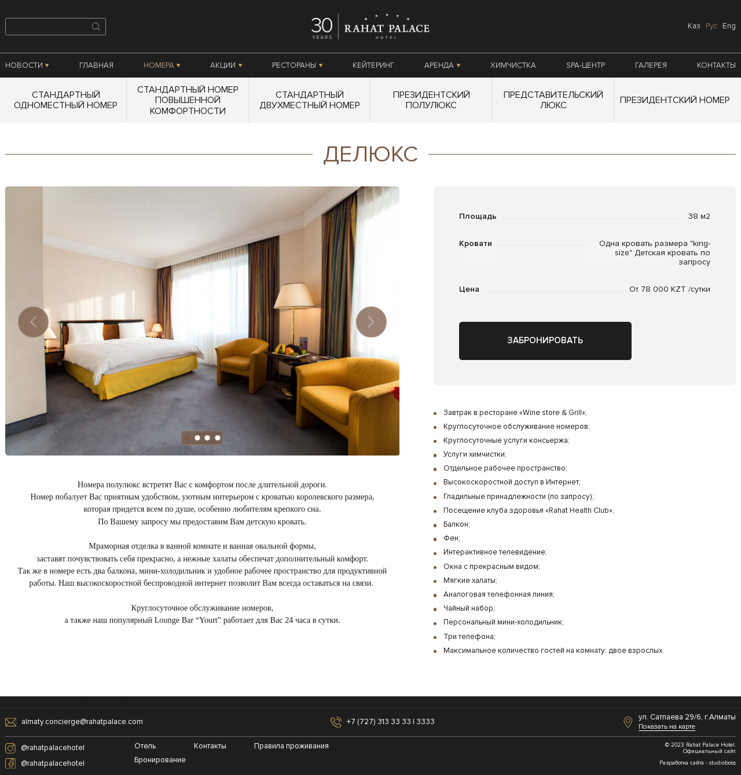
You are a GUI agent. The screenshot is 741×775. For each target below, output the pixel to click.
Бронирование (160, 760)
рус (711, 26)
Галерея (651, 65)
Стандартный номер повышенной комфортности (188, 100)
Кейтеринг (373, 65)
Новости (27, 65)
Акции (226, 65)
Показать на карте (667, 726)
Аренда (442, 65)
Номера (162, 65)
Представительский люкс (553, 100)
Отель (145, 746)
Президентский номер (675, 100)
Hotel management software (75, 702)
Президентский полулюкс (431, 100)
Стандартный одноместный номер (66, 100)
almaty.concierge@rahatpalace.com (82, 722)
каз (694, 26)
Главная (96, 65)
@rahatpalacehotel (53, 748)
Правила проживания (284, 746)
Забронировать (545, 340)
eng (729, 26)
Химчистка (513, 65)
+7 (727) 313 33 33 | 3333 (391, 722)
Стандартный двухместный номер (309, 100)
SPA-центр (585, 65)
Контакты (716, 65)
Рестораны (297, 65)
